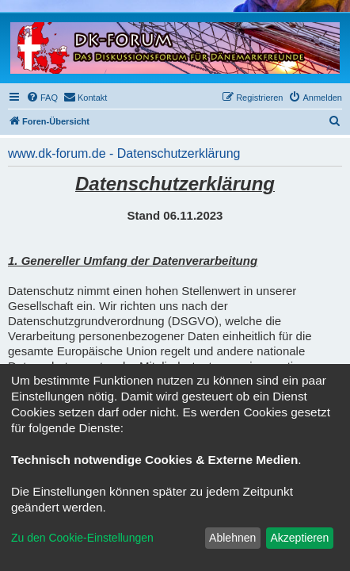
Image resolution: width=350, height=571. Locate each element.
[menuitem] (42, 97)
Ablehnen (232, 537)
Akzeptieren (299, 537)
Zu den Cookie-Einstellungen (82, 537)
